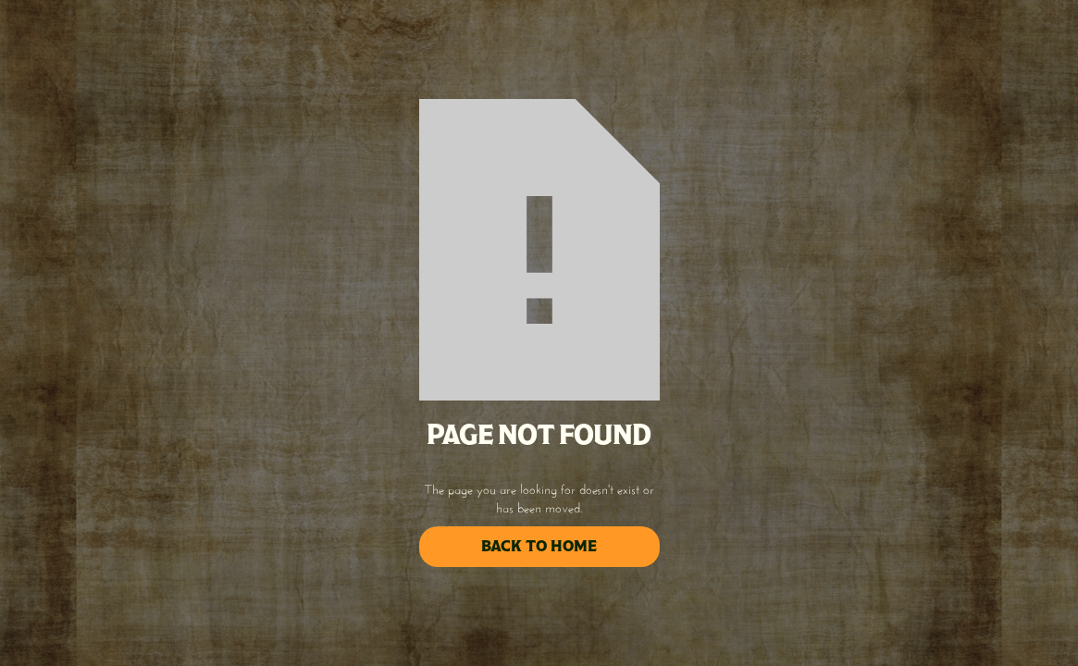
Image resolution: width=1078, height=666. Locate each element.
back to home (539, 546)
